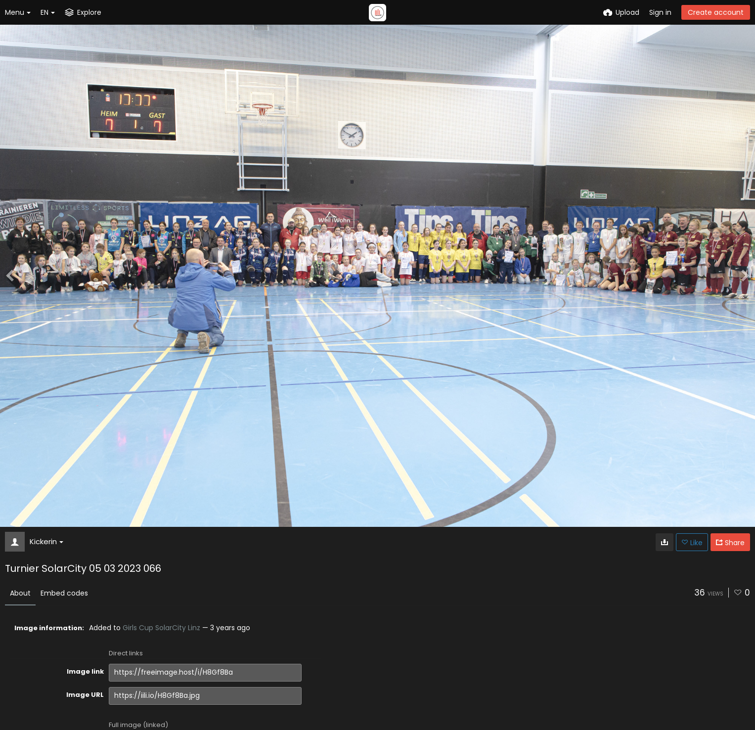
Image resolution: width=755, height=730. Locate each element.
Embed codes (64, 593)
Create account (716, 12)
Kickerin (46, 541)
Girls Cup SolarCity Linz (161, 628)
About (20, 593)
